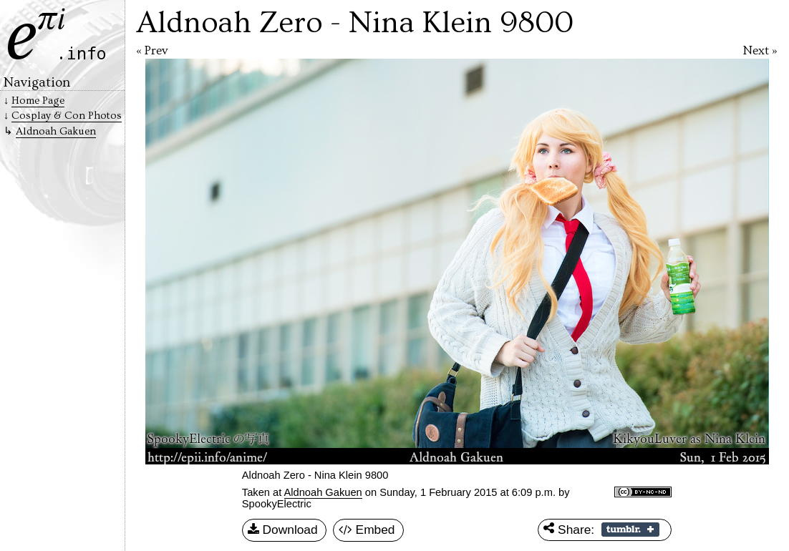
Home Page (37, 100)
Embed (367, 530)
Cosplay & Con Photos (66, 115)
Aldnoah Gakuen (323, 492)
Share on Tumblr (630, 529)
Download (283, 530)
